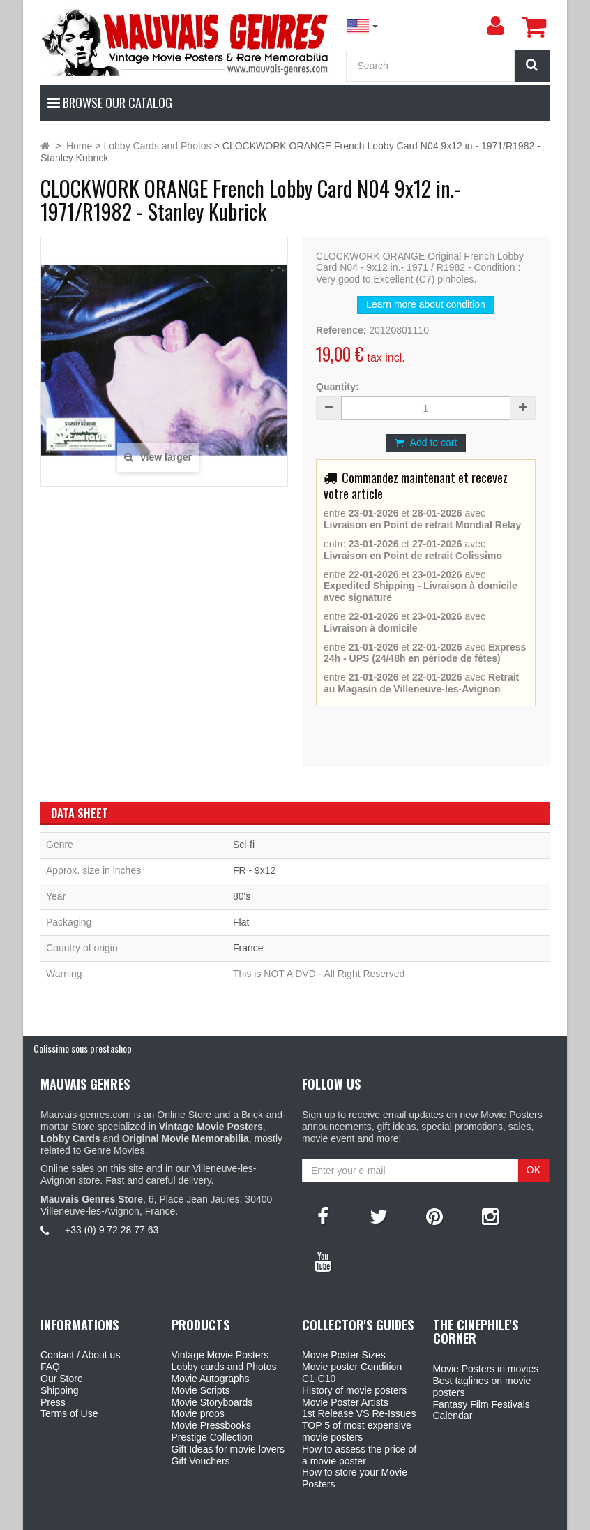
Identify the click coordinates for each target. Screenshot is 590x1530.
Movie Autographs (211, 1378)
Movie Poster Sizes (344, 1354)
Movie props (198, 1413)
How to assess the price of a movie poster (359, 1454)
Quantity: (337, 386)
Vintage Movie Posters (220, 1354)
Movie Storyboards (212, 1402)
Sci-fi (244, 844)
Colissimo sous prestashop (82, 1048)
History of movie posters (354, 1390)
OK (533, 1169)
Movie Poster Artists (345, 1402)
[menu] (495, 25)
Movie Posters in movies (486, 1368)
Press (53, 1402)
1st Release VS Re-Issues (359, 1413)
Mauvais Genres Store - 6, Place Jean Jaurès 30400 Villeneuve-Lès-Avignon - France (327, 1516)
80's (241, 896)
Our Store (61, 1378)
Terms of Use (69, 1413)
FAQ (50, 1366)
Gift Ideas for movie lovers (228, 1449)
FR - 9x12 (254, 870)
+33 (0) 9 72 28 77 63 (111, 1229)
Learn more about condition (425, 304)
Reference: (341, 330)
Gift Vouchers (201, 1460)
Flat (241, 922)
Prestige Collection (212, 1437)
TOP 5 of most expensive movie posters (356, 1431)
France (248, 947)
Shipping (59, 1390)
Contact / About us (80, 1354)
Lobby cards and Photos (224, 1366)
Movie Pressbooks (211, 1425)
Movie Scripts (201, 1390)
